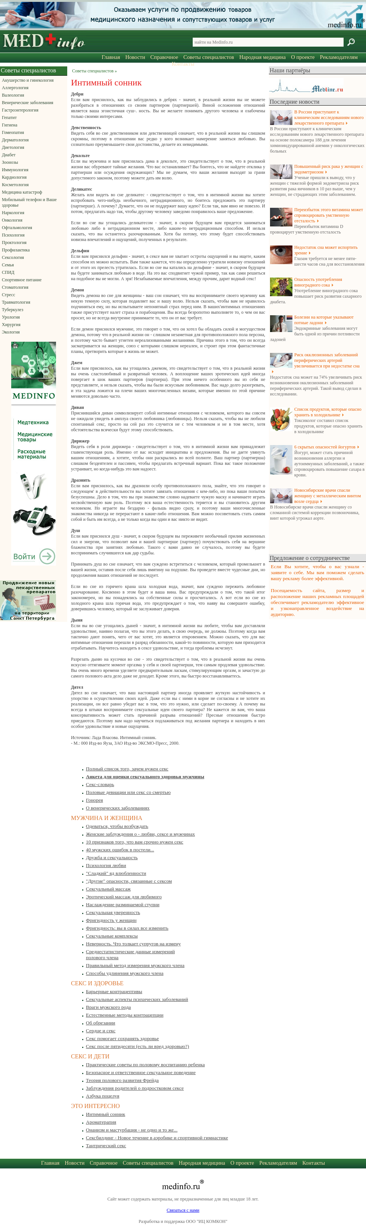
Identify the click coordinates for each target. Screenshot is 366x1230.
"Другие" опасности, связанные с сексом (129, 881)
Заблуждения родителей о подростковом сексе (135, 1088)
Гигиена (9, 125)
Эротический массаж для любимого (124, 896)
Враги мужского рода (108, 1007)
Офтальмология (17, 227)
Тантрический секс (106, 1145)
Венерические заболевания (27, 102)
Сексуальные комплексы (112, 936)
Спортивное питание (21, 279)
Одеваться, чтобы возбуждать (117, 826)
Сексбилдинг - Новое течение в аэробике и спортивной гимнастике (157, 1137)
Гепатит (9, 117)
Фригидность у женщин (111, 920)
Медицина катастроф (22, 192)
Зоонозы (10, 162)
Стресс (8, 294)
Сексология (13, 257)
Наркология (13, 212)
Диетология (13, 147)
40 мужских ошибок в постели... (120, 849)
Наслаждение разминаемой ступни (122, 904)
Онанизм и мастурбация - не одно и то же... (131, 1130)
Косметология (15, 184)
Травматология (16, 302)
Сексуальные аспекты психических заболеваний (137, 999)
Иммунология (15, 169)
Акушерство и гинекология (27, 80)
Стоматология (15, 287)
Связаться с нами (183, 1210)
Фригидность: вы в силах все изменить (127, 928)
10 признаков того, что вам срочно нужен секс (134, 842)
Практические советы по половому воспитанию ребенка (145, 1064)
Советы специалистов (208, 57)
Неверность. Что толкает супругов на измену (133, 943)
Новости (135, 57)
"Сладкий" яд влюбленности (116, 873)
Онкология (12, 220)
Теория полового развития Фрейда (122, 1080)
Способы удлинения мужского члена (125, 973)
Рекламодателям (338, 57)
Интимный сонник (105, 1114)
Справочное (164, 57)
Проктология (14, 242)
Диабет (8, 154)
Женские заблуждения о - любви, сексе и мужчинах (140, 834)
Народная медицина (262, 57)
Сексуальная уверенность (113, 912)
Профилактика (16, 250)
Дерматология (15, 140)
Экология (11, 332)
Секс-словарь (100, 784)
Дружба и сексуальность (112, 857)
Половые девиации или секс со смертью (128, 792)
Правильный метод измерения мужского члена (135, 965)
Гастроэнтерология (20, 110)
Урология (11, 317)
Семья (8, 264)
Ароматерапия (101, 1122)
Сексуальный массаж (108, 889)
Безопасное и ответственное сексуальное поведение (141, 1072)
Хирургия (11, 324)
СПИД (8, 272)
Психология (13, 235)
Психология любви (106, 865)
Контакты (183, 64)
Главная (111, 57)
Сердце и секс (100, 1030)
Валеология (13, 95)
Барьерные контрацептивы (114, 991)
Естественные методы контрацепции (125, 1015)
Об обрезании (100, 1023)
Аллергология (15, 87)
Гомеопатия (13, 132)
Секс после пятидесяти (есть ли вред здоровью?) (137, 1046)
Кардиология (14, 177)
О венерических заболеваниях (118, 808)
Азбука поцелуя (102, 1096)
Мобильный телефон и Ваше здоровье (29, 202)
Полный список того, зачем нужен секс (127, 769)
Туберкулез (12, 309)
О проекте (302, 57)
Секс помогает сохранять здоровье (122, 1038)
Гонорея (94, 800)
